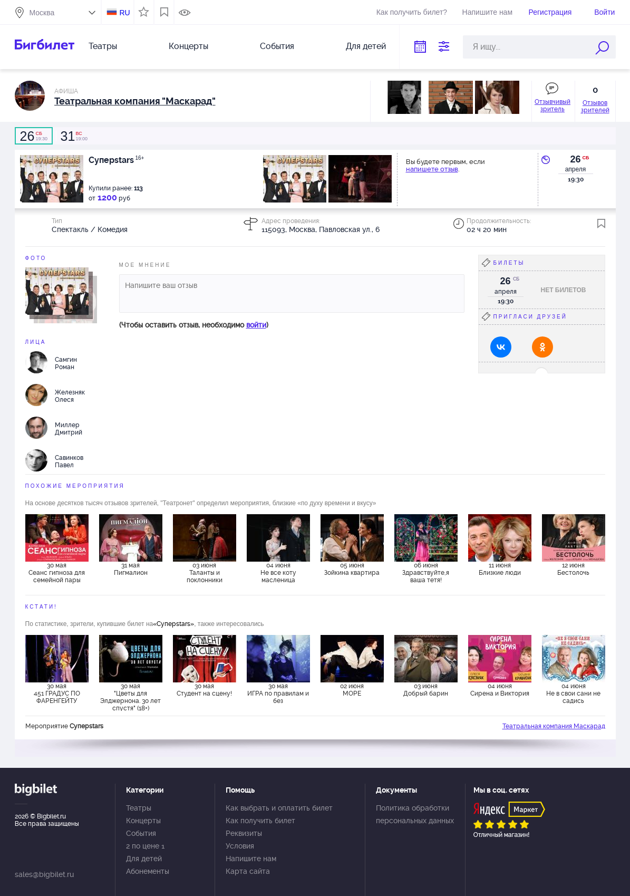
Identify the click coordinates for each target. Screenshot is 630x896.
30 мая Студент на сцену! (204, 689)
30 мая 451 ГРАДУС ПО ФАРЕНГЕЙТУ (57, 693)
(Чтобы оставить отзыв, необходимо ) (193, 325)
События (277, 46)
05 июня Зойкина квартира (352, 569)
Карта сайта (248, 871)
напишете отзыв (432, 169)
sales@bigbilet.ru (44, 874)
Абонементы (147, 871)
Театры (103, 46)
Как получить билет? (411, 12)
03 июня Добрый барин (425, 689)
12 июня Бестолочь (573, 569)
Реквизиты (244, 833)
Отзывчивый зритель (552, 105)
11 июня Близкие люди (500, 569)
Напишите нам (487, 12)
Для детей (366, 46)
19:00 (74, 136)
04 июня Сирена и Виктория (499, 689)
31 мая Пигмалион (131, 569)
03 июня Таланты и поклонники (204, 573)
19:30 (34, 136)
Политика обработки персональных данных (415, 814)
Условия (240, 846)
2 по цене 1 (145, 846)
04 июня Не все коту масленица (278, 573)
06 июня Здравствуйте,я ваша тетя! (425, 573)
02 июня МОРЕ (352, 689)
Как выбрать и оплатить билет (279, 808)
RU (124, 12)
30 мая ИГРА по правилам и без (278, 693)
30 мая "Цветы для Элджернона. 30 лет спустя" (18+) (130, 696)
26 (575, 159)
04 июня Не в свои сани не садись (573, 693)
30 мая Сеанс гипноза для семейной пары (56, 573)
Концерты (188, 46)
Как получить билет (260, 820)
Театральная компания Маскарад (553, 726)
